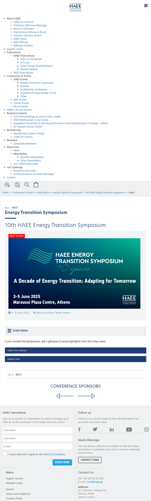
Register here (13, 359)
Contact (11, 177)
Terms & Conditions (54, 454)
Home (5, 192)
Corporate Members (24, 143)
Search (10, 489)
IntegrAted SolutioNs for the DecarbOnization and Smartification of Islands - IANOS (60, 123)
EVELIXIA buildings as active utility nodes (37, 116)
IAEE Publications (23, 72)
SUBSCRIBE (62, 462)
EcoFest (24, 86)
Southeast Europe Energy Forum (38, 93)
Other (23, 96)
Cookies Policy (14, 498)
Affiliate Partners (23, 45)
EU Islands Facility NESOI (27, 126)
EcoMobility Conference (33, 89)
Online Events (21, 103)
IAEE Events (20, 99)
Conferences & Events (22, 192)
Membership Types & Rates (29, 133)
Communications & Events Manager (33, 174)
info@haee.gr (95, 482)
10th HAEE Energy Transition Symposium (105, 192)
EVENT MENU (17, 331)
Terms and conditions (18, 494)
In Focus (25, 62)
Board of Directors (23, 28)
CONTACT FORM (90, 459)
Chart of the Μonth (31, 59)
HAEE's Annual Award (19, 110)
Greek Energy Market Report (36, 66)
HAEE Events (43, 192)
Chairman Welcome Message (30, 25)
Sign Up (7, 184)
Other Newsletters (30, 160)
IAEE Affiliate (20, 42)
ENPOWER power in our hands (30, 120)
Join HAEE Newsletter (25, 164)
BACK (15, 207)
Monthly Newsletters (32, 157)
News (16, 150)
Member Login (16, 184)
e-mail (112, 449)
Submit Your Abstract (16, 350)
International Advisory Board (29, 32)
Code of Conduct (22, 137)
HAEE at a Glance (23, 22)
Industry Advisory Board (27, 35)
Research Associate (24, 170)
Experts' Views (15, 49)
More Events (20, 106)
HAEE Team (19, 39)
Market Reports (29, 69)
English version (14, 478)
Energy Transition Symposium (36, 82)
